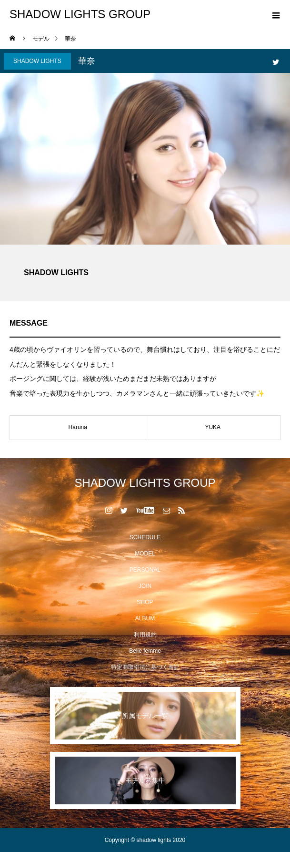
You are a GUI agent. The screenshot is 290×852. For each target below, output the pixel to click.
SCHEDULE (145, 537)
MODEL (145, 553)
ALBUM (145, 618)
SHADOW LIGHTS (37, 61)
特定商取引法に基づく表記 (145, 667)
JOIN (145, 586)
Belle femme (145, 650)
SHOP (145, 602)
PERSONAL (145, 569)
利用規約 (145, 634)
